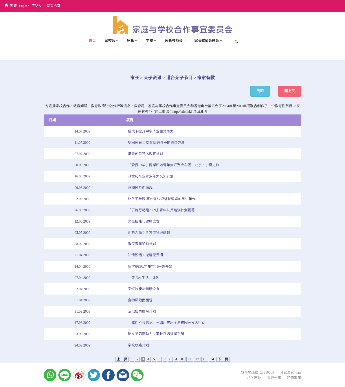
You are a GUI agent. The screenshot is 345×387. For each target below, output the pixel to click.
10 (182, 359)
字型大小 (38, 5)
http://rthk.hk (181, 111)
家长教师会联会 (206, 40)
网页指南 (53, 5)
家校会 (110, 40)
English (24, 5)
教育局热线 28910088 (257, 372)
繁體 (13, 5)
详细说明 (200, 111)
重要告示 (274, 378)
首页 (92, 40)
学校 (149, 40)
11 (190, 359)
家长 (130, 40)
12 (197, 359)
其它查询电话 (290, 372)
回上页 (289, 91)
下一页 (223, 359)
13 (205, 359)
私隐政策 (294, 378)
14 (212, 359)
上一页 (122, 359)
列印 (260, 91)
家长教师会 (173, 40)
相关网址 (254, 378)
